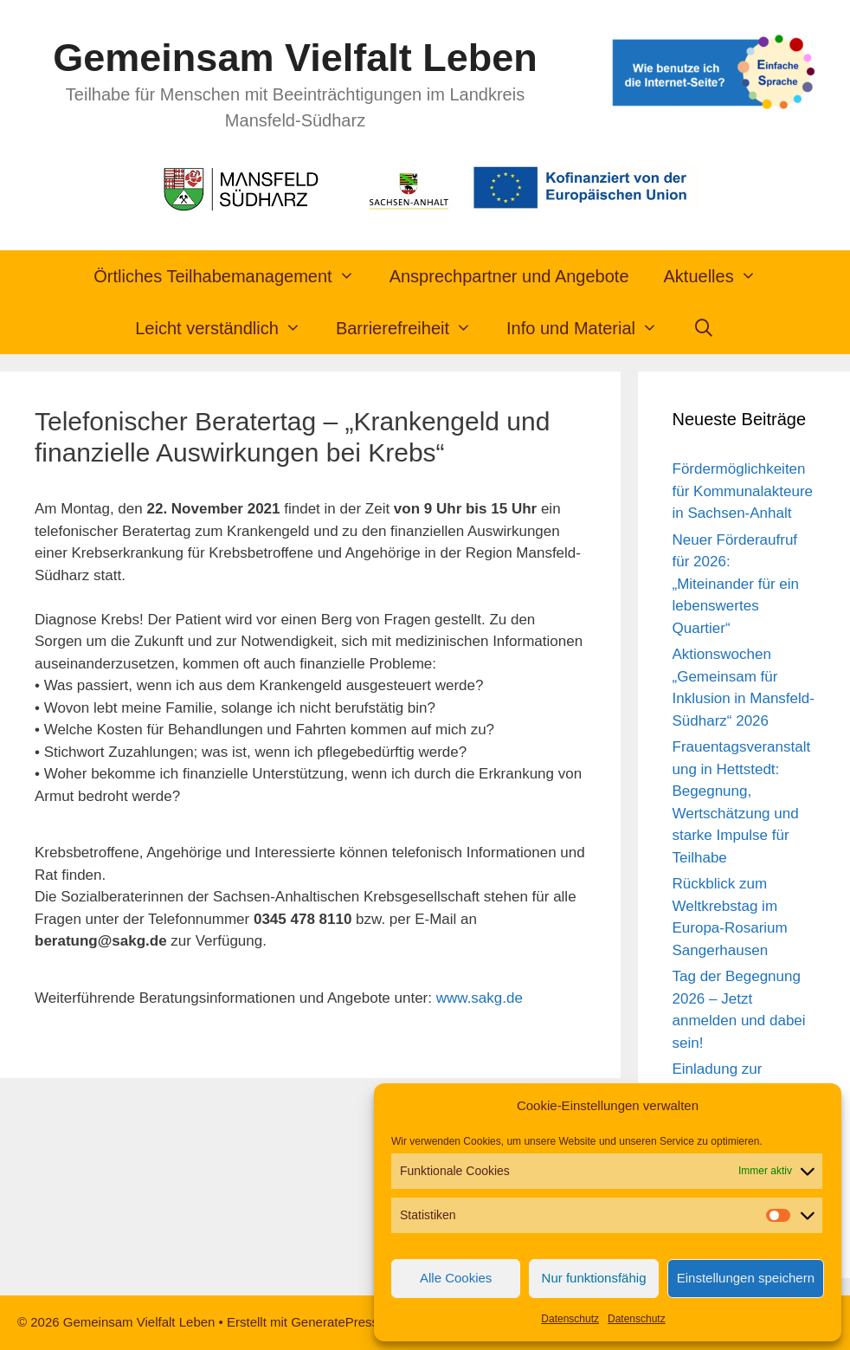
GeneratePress (334, 1321)
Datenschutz (570, 1319)
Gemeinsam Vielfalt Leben (295, 58)
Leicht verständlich (227, 328)
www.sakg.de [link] (479, 998)
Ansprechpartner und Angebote (509, 276)
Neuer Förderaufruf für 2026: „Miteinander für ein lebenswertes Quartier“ (736, 584)
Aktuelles (719, 276)
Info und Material (590, 328)
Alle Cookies (456, 1277)
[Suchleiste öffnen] (703, 328)
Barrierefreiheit (412, 328)
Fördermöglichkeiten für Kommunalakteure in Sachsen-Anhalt (743, 491)
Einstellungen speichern (746, 1277)
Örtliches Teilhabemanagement (232, 276)
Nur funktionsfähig (594, 1277)
